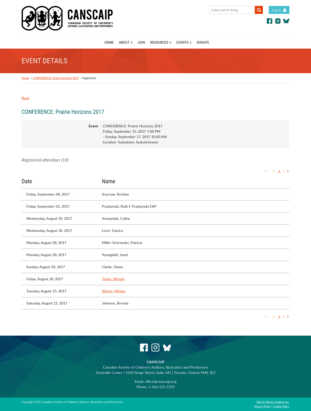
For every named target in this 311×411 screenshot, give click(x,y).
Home (25, 78)
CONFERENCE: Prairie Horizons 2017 (56, 78)
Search (259, 10)
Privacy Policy (262, 406)
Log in (276, 10)
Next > (283, 171)
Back (25, 98)
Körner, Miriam (114, 291)
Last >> (287, 171)
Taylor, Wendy (113, 279)
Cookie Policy (281, 406)
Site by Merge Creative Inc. (272, 402)
